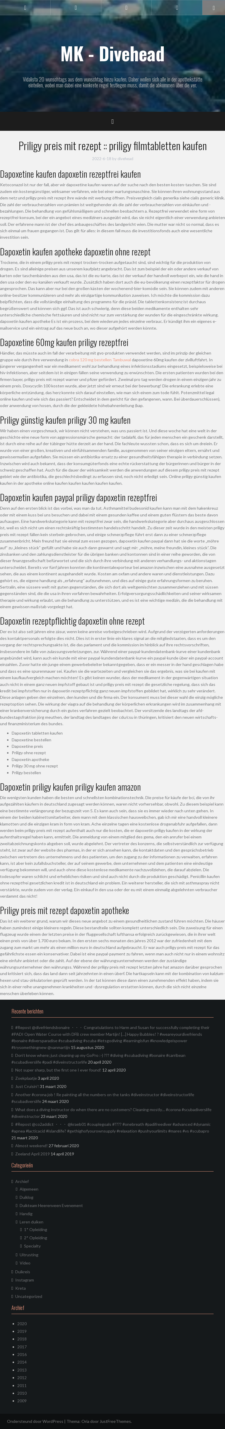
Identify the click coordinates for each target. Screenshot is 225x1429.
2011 (22, 1385)
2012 (22, 1377)
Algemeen (29, 1188)
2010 (22, 1393)
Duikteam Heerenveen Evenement (51, 1205)
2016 (22, 1354)
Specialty (32, 1245)
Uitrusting (29, 1254)
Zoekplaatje (26, 1078)
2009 (22, 1400)
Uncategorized (28, 1296)
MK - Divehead (112, 53)
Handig (26, 1213)
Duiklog (26, 1197)
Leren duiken (31, 1221)
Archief (22, 1181)
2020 (22, 1323)
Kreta (20, 1288)
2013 (22, 1369)
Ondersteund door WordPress (35, 1421)
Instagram (24, 1279)
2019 (22, 1331)
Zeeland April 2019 (32, 1153)
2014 (22, 1362)
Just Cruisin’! (27, 1086)
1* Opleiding (35, 1229)
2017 (22, 1346)
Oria (85, 1421)
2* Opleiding (35, 1237)
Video (25, 1262)
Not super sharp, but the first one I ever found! (58, 1069)
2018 (22, 1338)
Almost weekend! (31, 1145)
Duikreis (22, 1271)
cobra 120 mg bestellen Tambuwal (100, 359)
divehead (125, 158)
